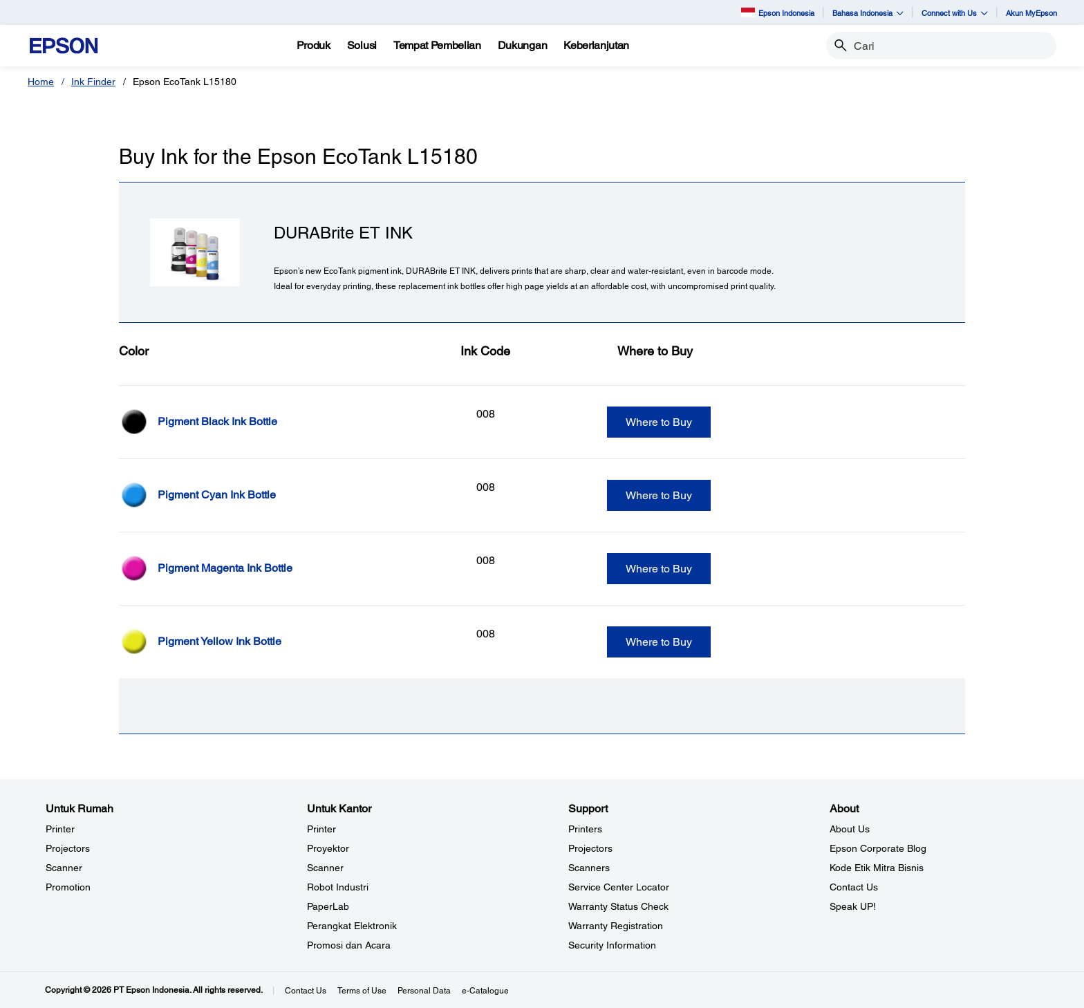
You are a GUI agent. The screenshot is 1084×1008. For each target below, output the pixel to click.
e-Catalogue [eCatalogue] (485, 991)
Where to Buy (659, 422)
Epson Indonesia (777, 12)
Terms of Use (361, 991)
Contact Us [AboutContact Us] (854, 887)
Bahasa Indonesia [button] (868, 12)
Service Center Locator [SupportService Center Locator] (618, 887)
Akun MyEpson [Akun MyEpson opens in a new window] (1031, 12)
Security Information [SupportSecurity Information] (612, 945)
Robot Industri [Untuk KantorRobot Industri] (337, 887)
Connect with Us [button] (955, 12)
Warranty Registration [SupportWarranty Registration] (615, 925)
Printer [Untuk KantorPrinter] (321, 828)
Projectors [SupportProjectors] (590, 848)
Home (41, 81)
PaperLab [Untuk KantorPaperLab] (328, 906)
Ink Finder (93, 81)
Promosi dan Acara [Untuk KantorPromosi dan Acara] (349, 945)
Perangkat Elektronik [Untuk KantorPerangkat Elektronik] (352, 925)
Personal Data (424, 991)
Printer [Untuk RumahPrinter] (60, 828)
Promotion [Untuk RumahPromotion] (68, 887)
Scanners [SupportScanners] (589, 867)
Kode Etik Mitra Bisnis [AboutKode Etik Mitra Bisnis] (877, 867)
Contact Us (305, 991)
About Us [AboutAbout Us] (850, 828)
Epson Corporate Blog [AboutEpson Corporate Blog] (878, 848)
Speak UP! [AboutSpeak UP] (853, 906)
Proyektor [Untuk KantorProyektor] (328, 848)
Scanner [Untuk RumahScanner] (64, 867)
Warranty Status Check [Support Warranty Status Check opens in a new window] (618, 906)
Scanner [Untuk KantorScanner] (325, 867)
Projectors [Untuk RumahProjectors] (68, 848)
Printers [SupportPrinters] (585, 828)
